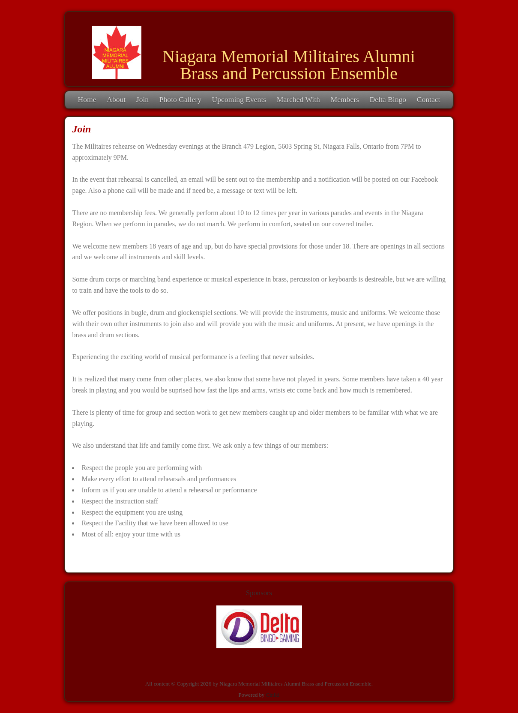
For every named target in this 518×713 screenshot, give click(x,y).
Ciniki (272, 695)
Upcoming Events (239, 99)
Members (344, 99)
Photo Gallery (180, 99)
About (116, 99)
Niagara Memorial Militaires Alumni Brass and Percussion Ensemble (288, 65)
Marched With (298, 99)
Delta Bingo (388, 99)
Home (87, 99)
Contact (428, 99)
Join (142, 99)
